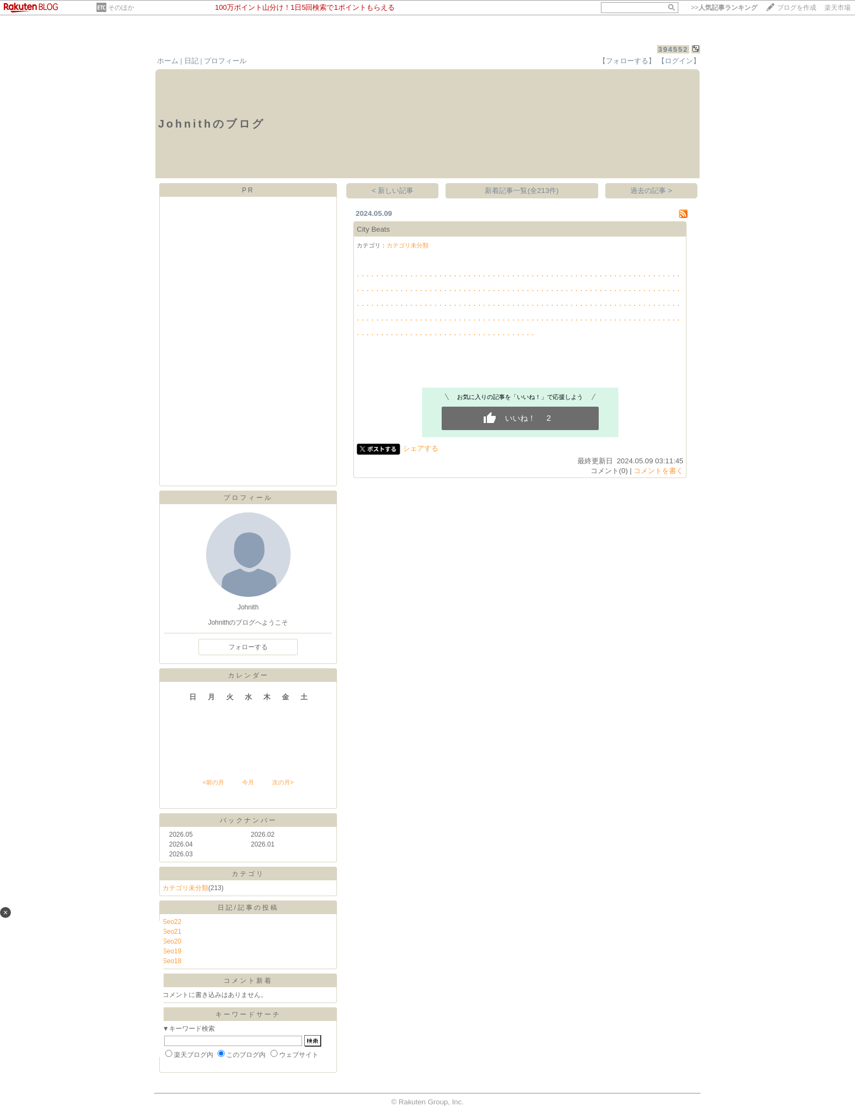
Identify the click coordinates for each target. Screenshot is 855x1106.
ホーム (167, 61)
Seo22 (172, 922)
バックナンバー (248, 820)
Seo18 (172, 961)
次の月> (282, 782)
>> (724, 7)
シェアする (420, 448)
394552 (673, 49)
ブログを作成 (796, 7)
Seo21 (172, 931)
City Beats (373, 229)
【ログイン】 (679, 61)
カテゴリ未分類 (185, 888)
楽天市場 (837, 7)
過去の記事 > (651, 190)
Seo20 (172, 941)
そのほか (121, 7)
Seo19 (172, 951)
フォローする (248, 647)
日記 (191, 61)
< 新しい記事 (393, 190)
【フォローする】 (627, 61)
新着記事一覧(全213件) (521, 190)
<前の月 (213, 782)
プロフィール (225, 61)
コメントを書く (658, 471)
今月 (248, 782)
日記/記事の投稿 (248, 907)
